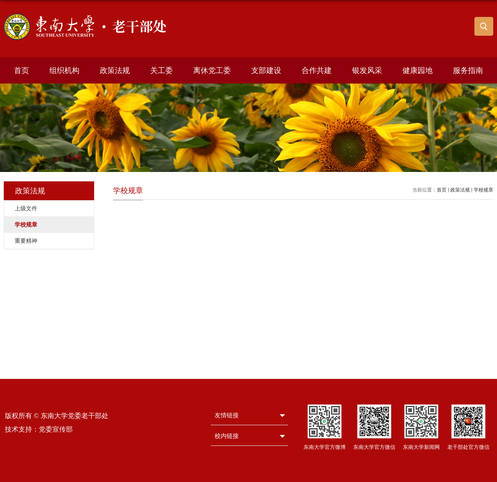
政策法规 (115, 70)
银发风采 (367, 70)
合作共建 (317, 70)
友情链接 (227, 415)
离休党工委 (212, 70)
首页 (21, 70)
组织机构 (64, 70)
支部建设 (266, 70)
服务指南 (468, 70)
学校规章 (483, 190)
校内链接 (227, 436)
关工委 (161, 70)
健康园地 (417, 70)
